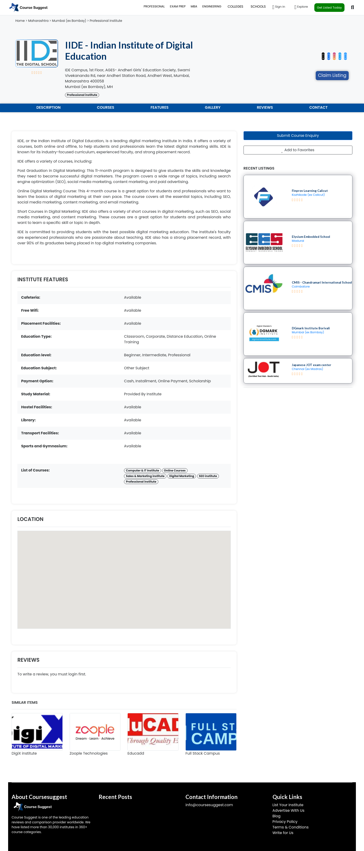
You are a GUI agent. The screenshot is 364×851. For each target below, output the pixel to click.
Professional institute (106, 21)
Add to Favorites (298, 150)
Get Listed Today (329, 7)
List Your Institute (288, 805)
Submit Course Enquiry (298, 135)
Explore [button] (301, 7)
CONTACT (318, 107)
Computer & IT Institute (142, 470)
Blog (277, 816)
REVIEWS (265, 107)
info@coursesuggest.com (209, 805)
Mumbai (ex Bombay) (69, 21)
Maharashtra (38, 21)
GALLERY (213, 107)
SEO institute (208, 476)
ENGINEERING (211, 6)
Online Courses (174, 470)
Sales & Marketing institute (145, 476)
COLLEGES (235, 6)
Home (20, 21)
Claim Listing (332, 75)
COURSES (105, 107)
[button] (345, 55)
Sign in (278, 7)
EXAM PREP (178, 6)
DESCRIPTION (48, 107)
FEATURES (160, 107)
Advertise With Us (289, 810)
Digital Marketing (181, 476)
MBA (194, 6)
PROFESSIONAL (154, 6)
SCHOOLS (258, 6)
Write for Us (283, 832)
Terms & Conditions (291, 827)
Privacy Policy (285, 821)
